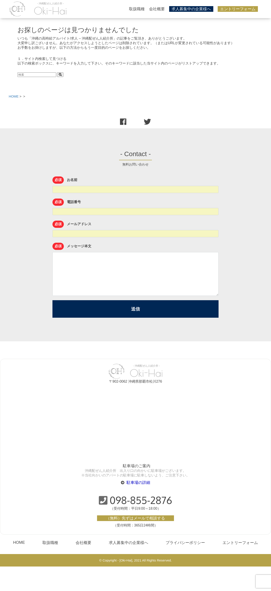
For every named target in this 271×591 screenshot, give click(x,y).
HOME (19, 542)
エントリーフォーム (237, 9)
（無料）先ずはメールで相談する (135, 518)
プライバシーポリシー (185, 542)
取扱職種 (137, 9)
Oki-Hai (50, 10)
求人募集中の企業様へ (191, 9)
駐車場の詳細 (138, 482)
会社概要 (157, 9)
